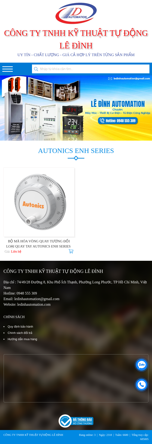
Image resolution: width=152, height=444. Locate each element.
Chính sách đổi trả (20, 333)
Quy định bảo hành (20, 326)
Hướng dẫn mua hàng (22, 339)
